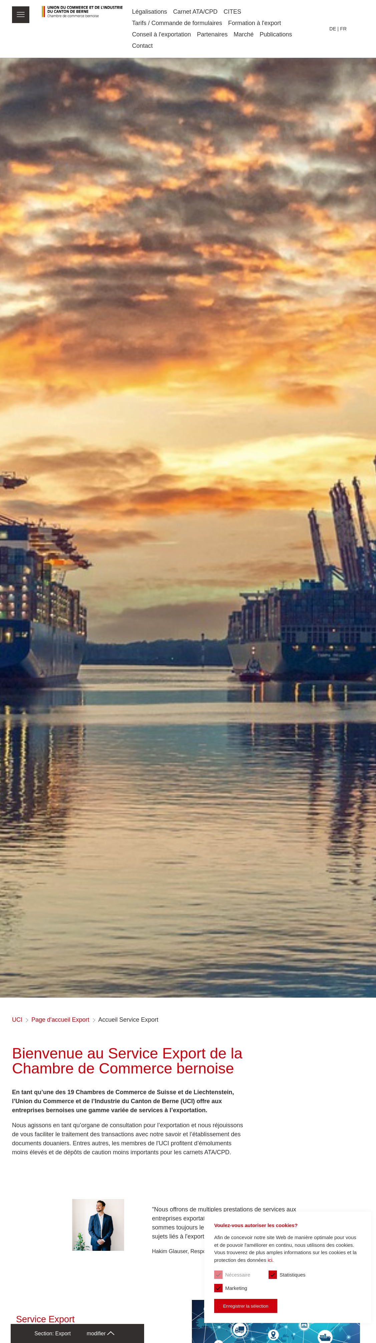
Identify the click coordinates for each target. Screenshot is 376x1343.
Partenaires (212, 34)
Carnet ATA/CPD (195, 11)
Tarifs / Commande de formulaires (177, 23)
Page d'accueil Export (60, 1019)
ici (270, 1260)
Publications (276, 34)
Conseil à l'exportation (161, 34)
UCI (17, 1019)
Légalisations (149, 11)
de (332, 28)
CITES (232, 11)
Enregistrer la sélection (246, 1306)
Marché (244, 34)
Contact (142, 45)
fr (343, 28)
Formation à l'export (254, 23)
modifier (100, 1333)
